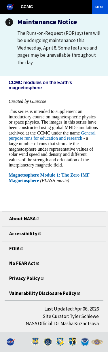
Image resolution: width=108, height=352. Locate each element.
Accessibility (23, 233)
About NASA (22, 218)
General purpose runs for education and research (52, 135)
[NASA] (13, 7)
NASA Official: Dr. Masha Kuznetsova (62, 323)
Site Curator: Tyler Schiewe (71, 316)
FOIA (14, 248)
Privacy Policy (24, 278)
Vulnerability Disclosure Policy (42, 293)
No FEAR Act (22, 263)
